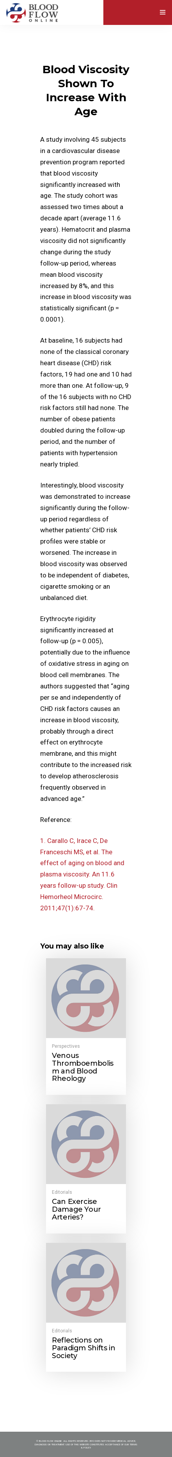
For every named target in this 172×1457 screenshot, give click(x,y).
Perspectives (66, 1046)
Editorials (62, 1192)
